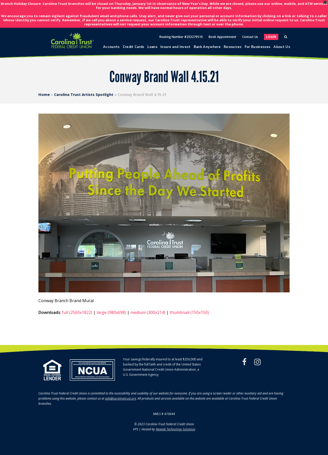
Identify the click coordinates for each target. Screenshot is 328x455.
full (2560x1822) (77, 312)
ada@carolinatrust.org (120, 398)
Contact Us (250, 37)
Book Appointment (222, 37)
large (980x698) (111, 312)
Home (44, 94)
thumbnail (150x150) (189, 312)
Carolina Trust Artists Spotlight (83, 94)
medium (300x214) (147, 312)
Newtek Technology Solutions (175, 429)
